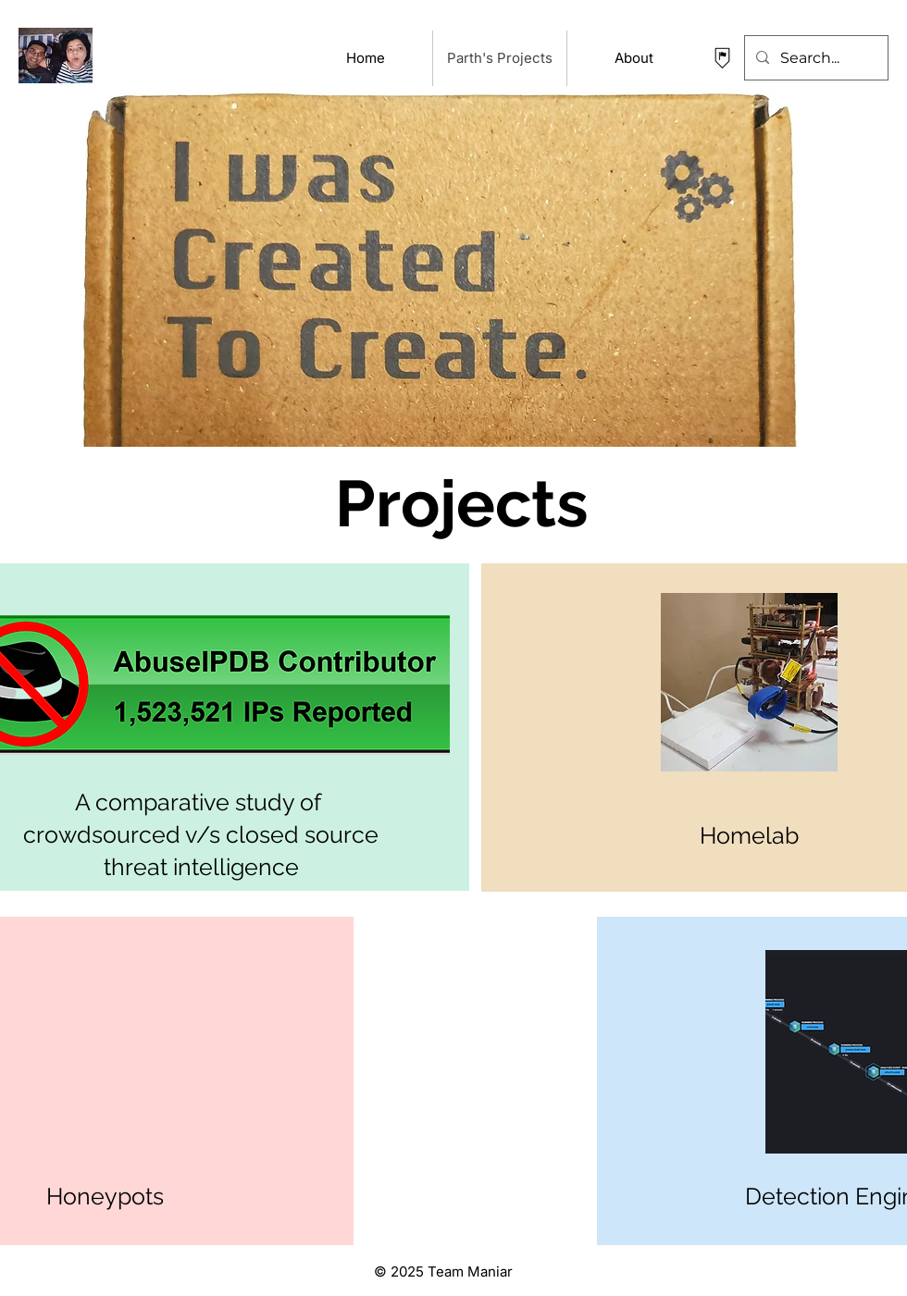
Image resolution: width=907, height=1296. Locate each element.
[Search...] (814, 58)
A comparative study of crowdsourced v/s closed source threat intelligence (201, 835)
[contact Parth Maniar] (722, 57)
